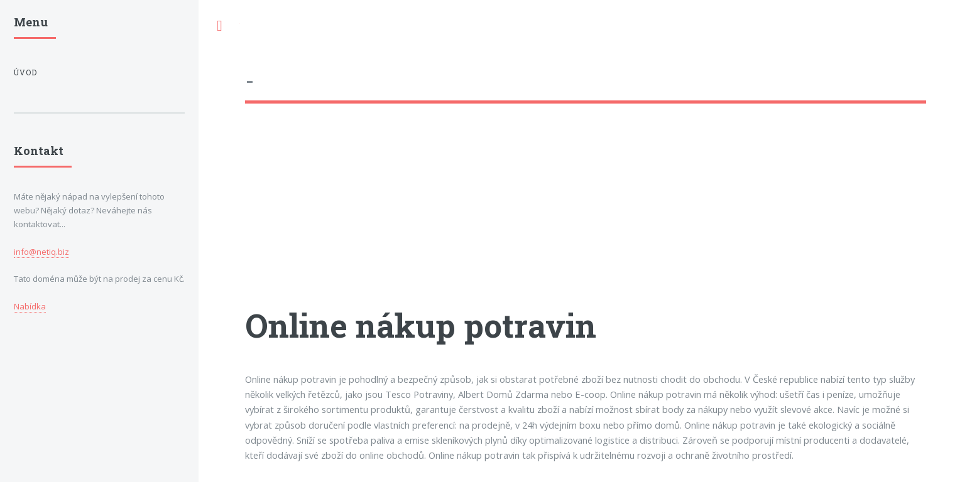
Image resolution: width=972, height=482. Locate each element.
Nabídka (30, 306)
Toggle (219, 26)
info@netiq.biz (41, 251)
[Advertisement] (585, 216)
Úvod (25, 72)
